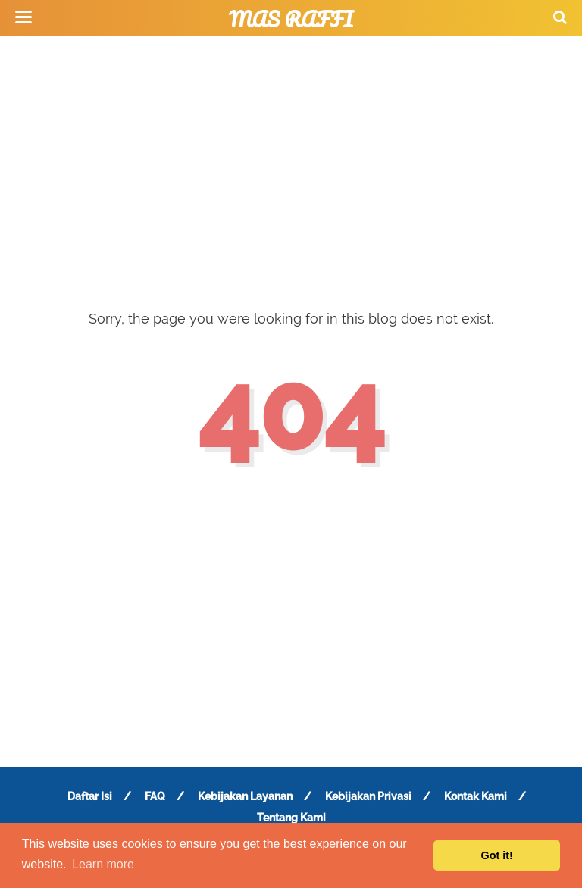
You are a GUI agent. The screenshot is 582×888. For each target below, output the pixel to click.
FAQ (155, 796)
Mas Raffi (291, 19)
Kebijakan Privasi (368, 796)
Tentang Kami (291, 817)
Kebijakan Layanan (245, 796)
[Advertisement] (291, 159)
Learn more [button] (103, 864)
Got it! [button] (497, 855)
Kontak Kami (475, 796)
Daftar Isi (89, 796)
